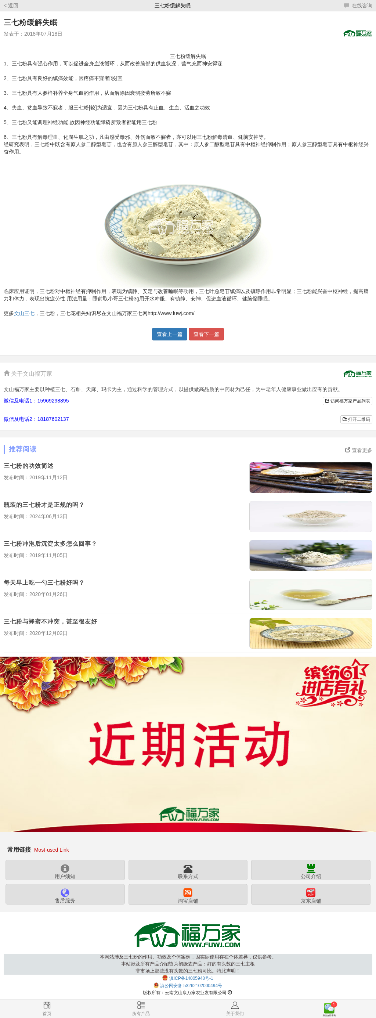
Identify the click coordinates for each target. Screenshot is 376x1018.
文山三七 (24, 313)
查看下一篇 (206, 334)
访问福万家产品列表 (347, 401)
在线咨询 (358, 5)
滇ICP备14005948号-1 (191, 978)
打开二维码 (356, 419)
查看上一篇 (169, 334)
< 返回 (11, 5)
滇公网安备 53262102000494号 (191, 985)
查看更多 (358, 450)
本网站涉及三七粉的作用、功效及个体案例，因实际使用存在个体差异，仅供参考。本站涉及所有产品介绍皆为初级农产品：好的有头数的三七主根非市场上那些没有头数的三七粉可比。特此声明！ (188, 964)
